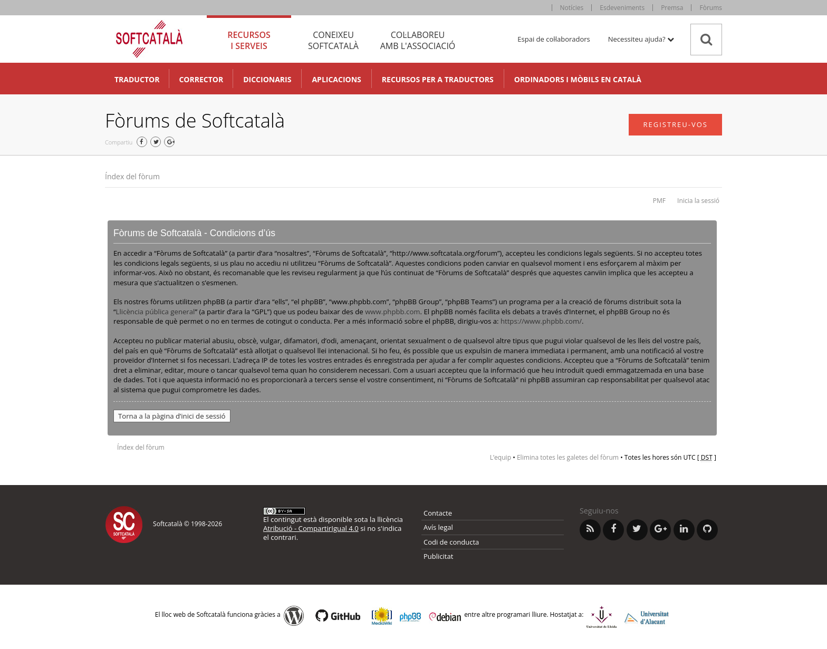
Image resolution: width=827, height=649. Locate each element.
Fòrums (710, 7)
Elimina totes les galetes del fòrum (568, 457)
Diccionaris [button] (267, 79)
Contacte (438, 513)
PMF (659, 200)
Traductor (136, 79)
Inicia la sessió (698, 200)
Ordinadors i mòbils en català (577, 79)
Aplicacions (336, 79)
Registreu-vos (675, 124)
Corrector (201, 79)
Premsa (672, 7)
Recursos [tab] (249, 40)
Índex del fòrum (132, 176)
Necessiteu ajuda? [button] (641, 39)
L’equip (500, 457)
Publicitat (438, 556)
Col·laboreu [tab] (418, 40)
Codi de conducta (451, 542)
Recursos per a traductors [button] (438, 79)
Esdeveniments (622, 7)
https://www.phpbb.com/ (541, 321)
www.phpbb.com (392, 311)
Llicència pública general (155, 311)
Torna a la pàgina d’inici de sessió (172, 416)
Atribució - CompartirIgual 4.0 (311, 528)
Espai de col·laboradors (553, 39)
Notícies (572, 7)
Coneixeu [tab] (333, 40)
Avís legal (438, 527)
